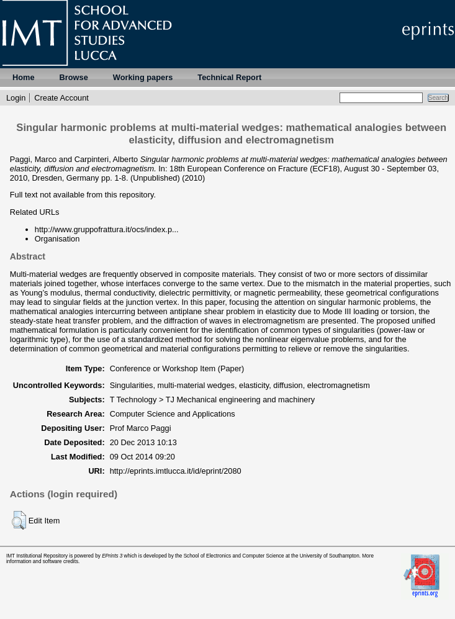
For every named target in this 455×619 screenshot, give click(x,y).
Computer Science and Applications (172, 413)
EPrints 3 (112, 556)
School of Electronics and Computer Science (234, 556)
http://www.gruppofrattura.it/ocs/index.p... (107, 229)
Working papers (143, 77)
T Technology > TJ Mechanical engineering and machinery (212, 399)
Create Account (61, 97)
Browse (74, 77)
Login (15, 97)
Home (23, 77)
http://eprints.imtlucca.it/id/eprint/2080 (175, 471)
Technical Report (229, 77)
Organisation (57, 238)
